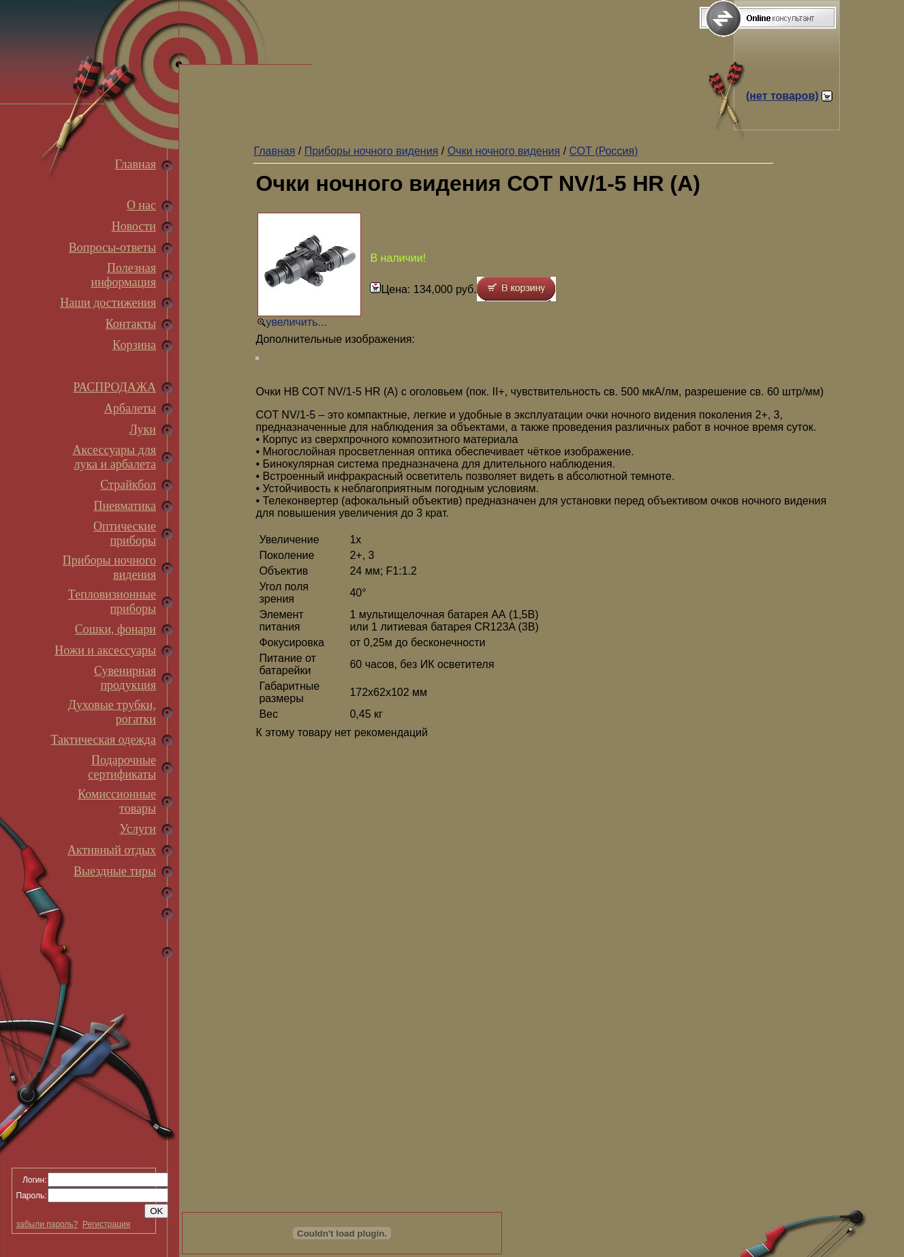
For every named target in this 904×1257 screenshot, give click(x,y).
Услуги (137, 829)
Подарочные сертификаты (122, 767)
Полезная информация (123, 275)
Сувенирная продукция (125, 678)
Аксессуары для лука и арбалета (114, 457)
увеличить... (296, 322)
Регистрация (106, 1224)
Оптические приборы (124, 533)
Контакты (131, 324)
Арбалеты (130, 408)
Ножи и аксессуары (105, 650)
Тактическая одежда (103, 739)
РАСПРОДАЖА (114, 387)
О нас (141, 205)
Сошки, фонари (115, 629)
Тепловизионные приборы (112, 602)
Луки (142, 429)
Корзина (134, 345)
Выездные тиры (115, 871)
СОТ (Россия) (604, 151)
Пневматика (124, 506)
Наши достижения (108, 302)
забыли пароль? (47, 1224)
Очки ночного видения (504, 151)
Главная (135, 164)
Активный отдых (111, 850)
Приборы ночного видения (372, 151)
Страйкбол (128, 484)
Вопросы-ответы (112, 247)
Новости (134, 226)
